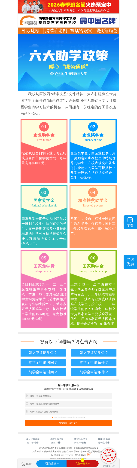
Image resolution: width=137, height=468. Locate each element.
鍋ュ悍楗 (56, 442)
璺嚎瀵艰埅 (80, 455)
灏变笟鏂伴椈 (80, 439)
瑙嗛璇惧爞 (104, 439)
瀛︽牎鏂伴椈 (33, 439)
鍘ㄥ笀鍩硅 (33, 442)
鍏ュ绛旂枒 (80, 442)
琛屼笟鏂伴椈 (56, 439)
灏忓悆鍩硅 (104, 442)
